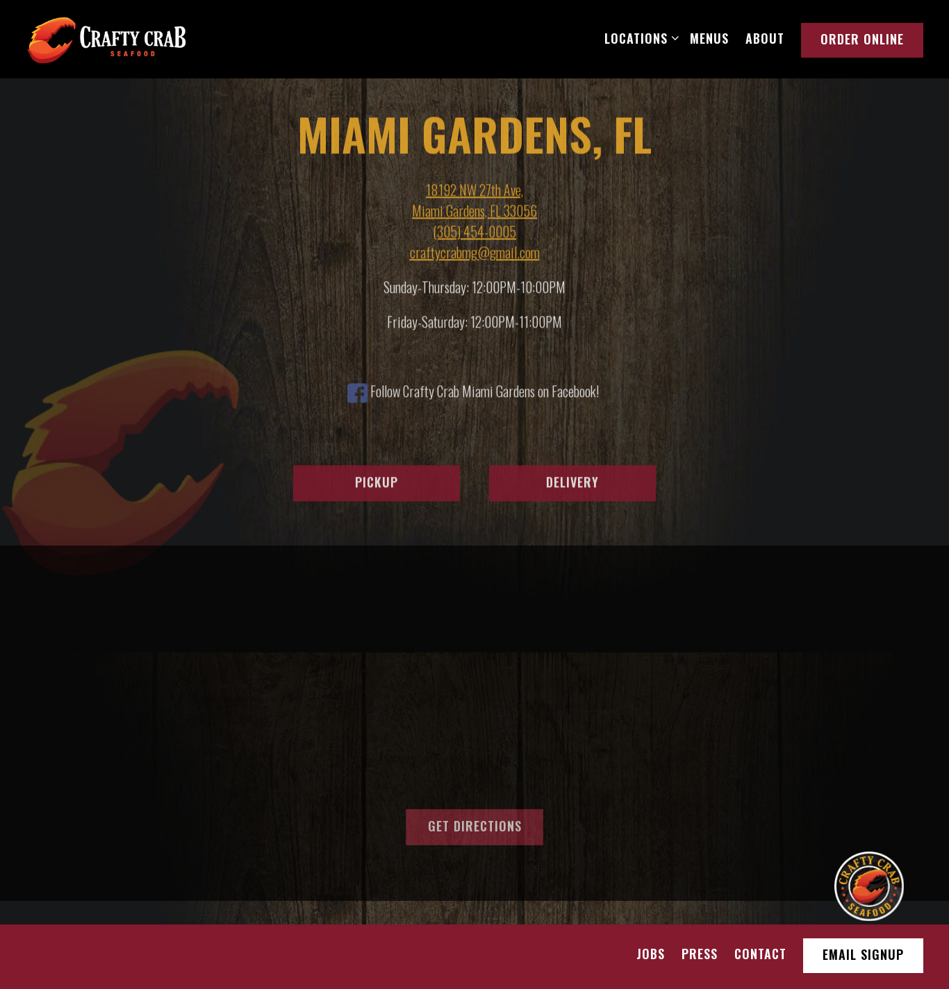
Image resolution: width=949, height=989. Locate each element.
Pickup (376, 484)
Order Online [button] (862, 39)
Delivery (572, 484)
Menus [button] (709, 38)
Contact (760, 954)
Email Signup (863, 954)
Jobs (650, 954)
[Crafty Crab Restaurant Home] (106, 38)
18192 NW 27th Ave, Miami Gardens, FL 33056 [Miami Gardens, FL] (474, 201)
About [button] (764, 38)
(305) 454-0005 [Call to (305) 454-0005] (474, 232)
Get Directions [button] (475, 829)
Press (700, 954)
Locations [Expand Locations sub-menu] (639, 37)
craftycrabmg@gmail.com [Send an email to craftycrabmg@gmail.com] (475, 253)
